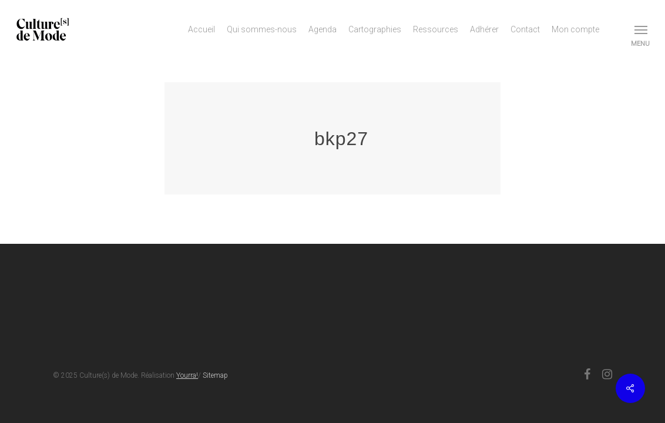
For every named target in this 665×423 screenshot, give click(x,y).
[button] (641, 29)
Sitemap (215, 375)
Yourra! (187, 375)
